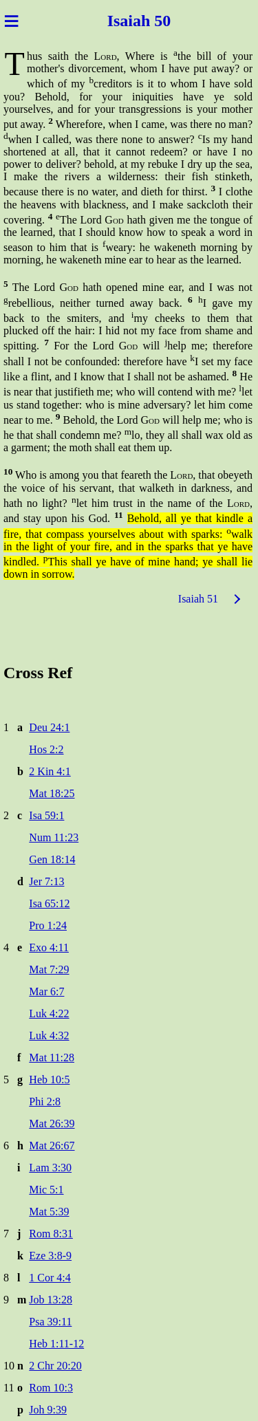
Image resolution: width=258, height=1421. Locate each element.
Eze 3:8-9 (50, 1255)
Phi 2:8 (45, 1101)
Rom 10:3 (51, 1387)
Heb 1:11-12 (56, 1343)
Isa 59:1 (46, 815)
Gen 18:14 (52, 859)
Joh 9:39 (48, 1409)
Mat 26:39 (51, 1123)
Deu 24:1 (49, 727)
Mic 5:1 (46, 1189)
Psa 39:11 (50, 1321)
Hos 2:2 (46, 749)
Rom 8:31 (51, 1233)
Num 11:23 (53, 837)
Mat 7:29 (49, 969)
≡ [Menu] (11, 21)
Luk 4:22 (49, 1013)
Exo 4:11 (49, 947)
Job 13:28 (50, 1299)
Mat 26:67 (51, 1145)
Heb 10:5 (49, 1079)
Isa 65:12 (49, 903)
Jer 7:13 (46, 881)
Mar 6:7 (46, 991)
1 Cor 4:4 (49, 1277)
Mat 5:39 (49, 1211)
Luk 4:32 (49, 1035)
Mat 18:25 (51, 793)
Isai (118, 21)
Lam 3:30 (50, 1167)
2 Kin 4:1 (49, 771)
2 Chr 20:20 (55, 1365)
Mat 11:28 (51, 1057)
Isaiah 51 (198, 599)
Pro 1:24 (48, 925)
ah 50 (154, 21)
